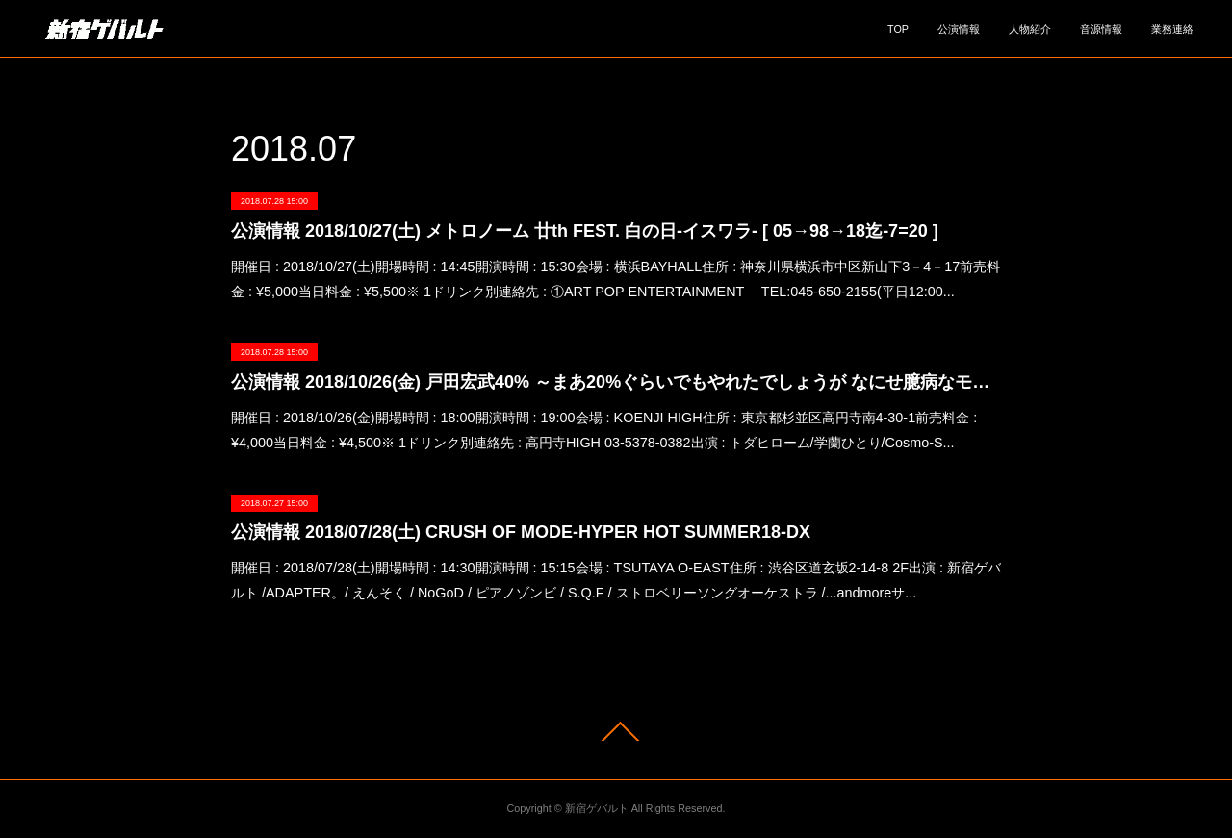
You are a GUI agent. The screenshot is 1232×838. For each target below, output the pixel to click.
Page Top (616, 731)
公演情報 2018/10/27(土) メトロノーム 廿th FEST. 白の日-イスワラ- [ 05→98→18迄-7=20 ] (584, 231)
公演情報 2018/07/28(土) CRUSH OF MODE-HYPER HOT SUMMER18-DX (520, 532)
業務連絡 (1172, 29)
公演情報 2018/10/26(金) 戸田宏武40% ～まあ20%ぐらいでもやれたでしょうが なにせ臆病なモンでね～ (616, 382)
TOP (898, 29)
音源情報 (1101, 29)
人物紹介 (1030, 29)
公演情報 (958, 29)
